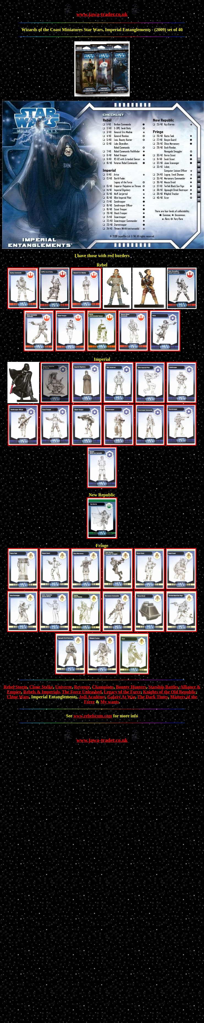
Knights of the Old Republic (169, 692)
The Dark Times (152, 696)
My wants (109, 701)
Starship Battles (163, 687)
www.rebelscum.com (93, 716)
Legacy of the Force (122, 692)
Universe (63, 687)
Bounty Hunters (131, 687)
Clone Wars (18, 696)
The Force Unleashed (82, 692)
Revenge (82, 687)
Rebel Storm (15, 687)
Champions (103, 687)
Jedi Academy (92, 696)
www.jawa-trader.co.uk (102, 14)
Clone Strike (41, 687)
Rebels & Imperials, (42, 692)
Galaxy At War (121, 696)
